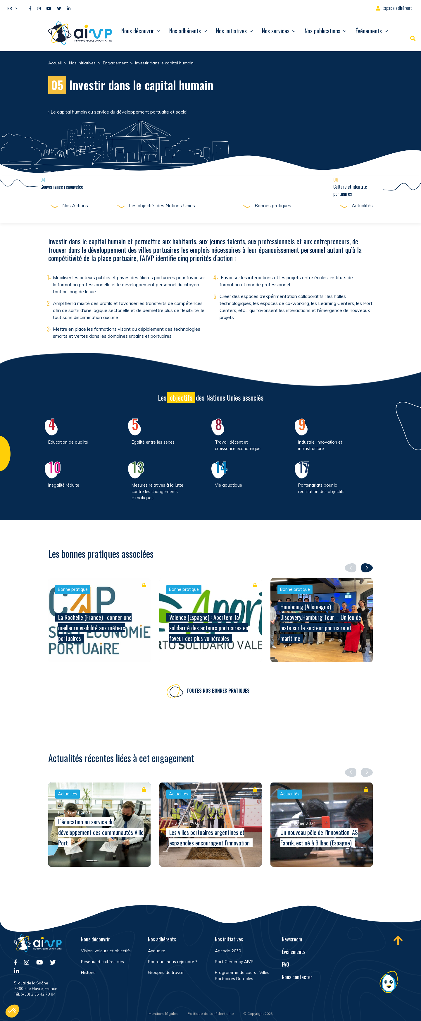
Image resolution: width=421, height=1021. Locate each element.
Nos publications (322, 30)
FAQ (285, 964)
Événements (369, 30)
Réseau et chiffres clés (102, 961)
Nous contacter (297, 977)
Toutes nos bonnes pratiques (218, 693)
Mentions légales (163, 1013)
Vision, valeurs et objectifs (106, 950)
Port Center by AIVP (234, 961)
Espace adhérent (397, 7)
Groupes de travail (166, 972)
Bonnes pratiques (273, 205)
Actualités (362, 205)
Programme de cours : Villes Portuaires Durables (242, 975)
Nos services (275, 30)
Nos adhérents (185, 30)
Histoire (88, 972)
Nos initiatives (231, 30)
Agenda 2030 (228, 950)
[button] (10, 8)
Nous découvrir (137, 30)
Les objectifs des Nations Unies (162, 205)
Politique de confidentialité (211, 1013)
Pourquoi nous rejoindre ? (172, 961)
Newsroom (292, 939)
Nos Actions (75, 205)
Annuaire (156, 950)
